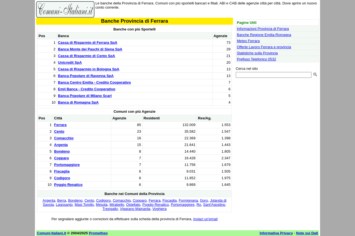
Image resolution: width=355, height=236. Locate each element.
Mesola (102, 204)
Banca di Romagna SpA (78, 102)
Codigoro (62, 178)
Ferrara (60, 125)
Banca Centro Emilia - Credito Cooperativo (94, 82)
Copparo (61, 158)
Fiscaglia (62, 171)
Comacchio (63, 138)
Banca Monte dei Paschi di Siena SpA (90, 49)
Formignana (188, 200)
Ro (198, 204)
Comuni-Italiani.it (51, 233)
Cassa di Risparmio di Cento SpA (86, 56)
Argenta (61, 145)
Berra (61, 200)
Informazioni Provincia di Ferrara (263, 29)
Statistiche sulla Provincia (257, 53)
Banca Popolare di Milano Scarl (85, 96)
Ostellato (133, 204)
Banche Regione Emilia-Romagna (264, 35)
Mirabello (117, 204)
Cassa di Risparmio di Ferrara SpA (87, 42)
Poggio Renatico (68, 185)
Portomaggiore (67, 165)
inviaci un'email (205, 219)
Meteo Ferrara (248, 41)
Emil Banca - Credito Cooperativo (86, 89)
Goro (204, 200)
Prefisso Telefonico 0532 (256, 59)
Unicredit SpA (70, 62)
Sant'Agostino (214, 204)
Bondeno (62, 151)
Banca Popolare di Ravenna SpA (86, 76)
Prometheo (98, 233)
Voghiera (159, 209)
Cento (59, 131)
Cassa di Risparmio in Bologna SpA (88, 69)
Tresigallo (110, 209)
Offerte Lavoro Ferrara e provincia (264, 47)
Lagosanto (64, 204)
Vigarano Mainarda (135, 209)
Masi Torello (84, 204)
